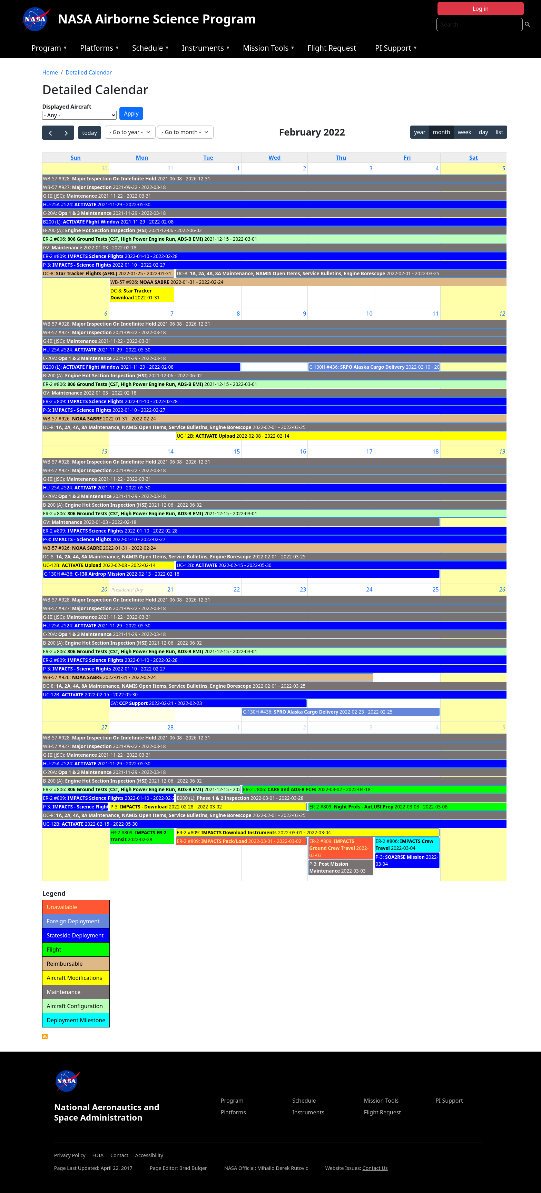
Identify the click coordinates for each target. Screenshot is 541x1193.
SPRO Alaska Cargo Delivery (306, 711)
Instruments (204, 49)
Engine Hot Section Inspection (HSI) (106, 230)
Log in (481, 8)
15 (237, 451)
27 (104, 727)
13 (104, 451)
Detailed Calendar (89, 72)
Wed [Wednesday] (274, 157)
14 (170, 451)
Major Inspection (92, 187)
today (89, 133)
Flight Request (331, 48)
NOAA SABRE (154, 282)
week (464, 132)
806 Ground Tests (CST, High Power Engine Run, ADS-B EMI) (135, 239)
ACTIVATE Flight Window (91, 221)
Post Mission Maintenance (328, 867)
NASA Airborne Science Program (157, 18)
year (419, 132)
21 (170, 589)
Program (48, 49)
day (483, 132)
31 (170, 168)
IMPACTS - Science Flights (81, 264)
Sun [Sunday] (75, 157)
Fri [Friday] (407, 157)
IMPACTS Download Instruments (239, 832)
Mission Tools (267, 49)
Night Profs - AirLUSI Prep (363, 806)
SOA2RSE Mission (405, 857)
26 (502, 589)
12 (502, 313)
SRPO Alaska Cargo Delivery (372, 367)
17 (369, 451)
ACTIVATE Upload (215, 436)
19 (502, 451)
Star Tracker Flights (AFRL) (87, 273)
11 (435, 313)
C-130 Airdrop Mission (100, 573)
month (441, 132)
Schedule (149, 49)
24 (369, 589)
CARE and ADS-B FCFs (291, 789)
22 (237, 589)
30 (104, 168)
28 (170, 727)
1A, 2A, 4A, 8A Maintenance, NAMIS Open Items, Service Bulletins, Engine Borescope (287, 273)
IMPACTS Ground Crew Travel (332, 844)
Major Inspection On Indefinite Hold (114, 178)
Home (50, 72)
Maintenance (81, 195)
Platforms (98, 49)
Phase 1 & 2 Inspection (223, 798)
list (499, 132)
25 (435, 589)
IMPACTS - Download (144, 806)
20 (104, 589)
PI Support (394, 49)
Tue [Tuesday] (208, 157)
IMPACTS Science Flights (95, 256)
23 (303, 589)
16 (303, 451)
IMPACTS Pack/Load (224, 841)
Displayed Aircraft (66, 106)
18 (435, 451)
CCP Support (133, 703)
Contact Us (375, 1168)
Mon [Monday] (142, 157)
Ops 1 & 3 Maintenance (85, 213)
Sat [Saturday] (473, 157)
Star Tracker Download (131, 294)
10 (369, 313)
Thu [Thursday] (341, 157)
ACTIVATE (85, 204)
